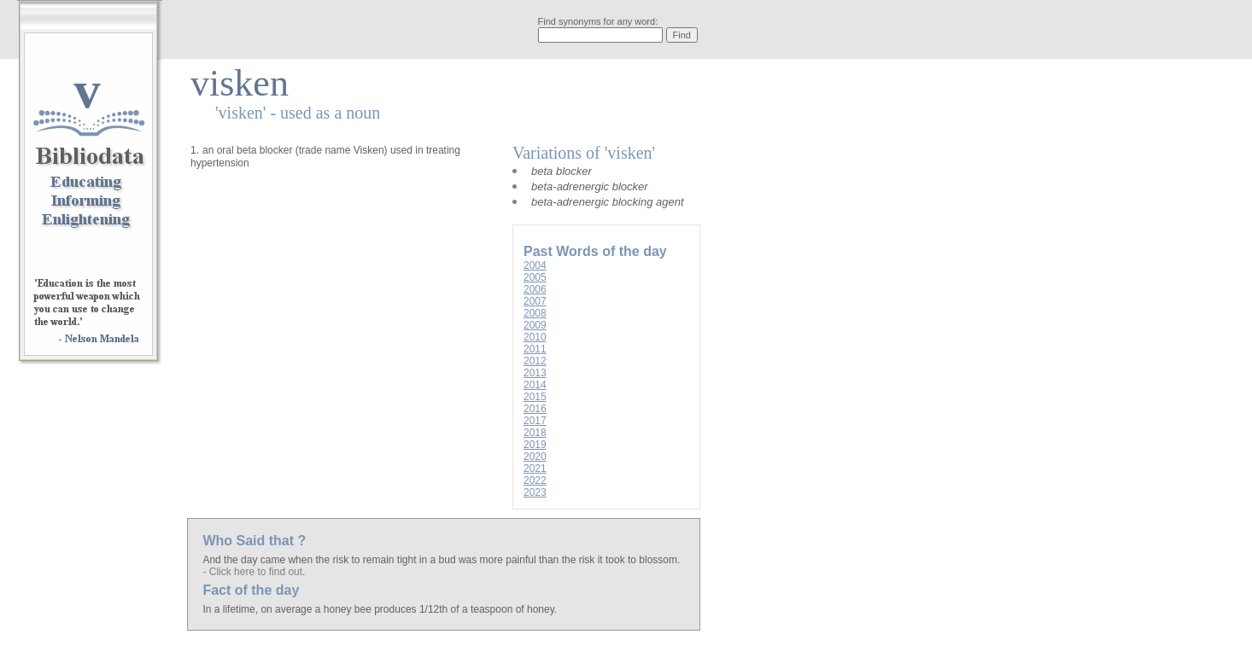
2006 (535, 289)
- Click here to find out (252, 572)
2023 (535, 492)
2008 (535, 313)
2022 (535, 480)
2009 (535, 325)
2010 (535, 337)
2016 (535, 409)
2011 (535, 349)
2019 (535, 445)
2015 (535, 397)
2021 (535, 468)
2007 (535, 301)
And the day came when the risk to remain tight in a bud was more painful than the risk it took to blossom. (441, 560)
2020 (535, 457)
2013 (535, 373)
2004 (535, 265)
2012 (535, 361)
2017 (535, 421)
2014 (535, 385)
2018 (535, 433)
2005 (535, 277)
